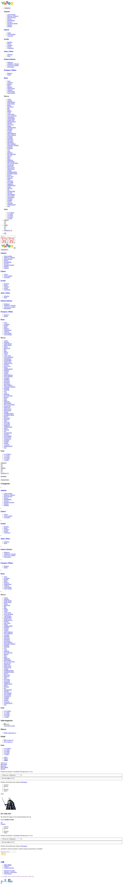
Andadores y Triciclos (13, 64)
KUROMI (10, 148)
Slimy (8, 179)
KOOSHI (9, 147)
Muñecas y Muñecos (12, 16)
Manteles (9, 87)
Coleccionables (11, 14)
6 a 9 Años (10, 217)
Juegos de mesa (11, 17)
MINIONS (10, 160)
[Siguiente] (5, 223)
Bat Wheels (10, 107)
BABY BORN (11, 102)
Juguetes (7, 11)
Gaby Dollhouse (11, 135)
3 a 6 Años (10, 215)
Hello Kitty (10, 139)
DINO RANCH (11, 121)
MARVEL (10, 153)
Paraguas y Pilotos (10, 70)
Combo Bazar (11, 91)
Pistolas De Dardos (12, 23)
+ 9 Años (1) (8, 742)
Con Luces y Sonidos (13, 65)
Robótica (9, 26)
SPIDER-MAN (11, 185)
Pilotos (9, 74)
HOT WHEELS (11, 144)
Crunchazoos (10, 117)
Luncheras (10, 82)
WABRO (9, 200)
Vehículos (10, 54)
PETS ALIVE (11, 167)
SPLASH (9, 188)
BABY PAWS (11, 104)
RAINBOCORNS (12, 172)
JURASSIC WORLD (13, 145)
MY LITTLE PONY (12, 163)
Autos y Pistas (8, 51)
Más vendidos (4, 767)
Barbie (9, 105)
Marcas (6, 220)
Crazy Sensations (11, 115)
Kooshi (9, 46)
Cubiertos (9, 90)
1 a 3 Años (10, 214)
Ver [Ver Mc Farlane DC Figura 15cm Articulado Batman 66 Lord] (1, 822)
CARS (9, 112)
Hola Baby (10, 141)
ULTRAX (10, 199)
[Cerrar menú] (15, 248)
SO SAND (10, 181)
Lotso (8, 151)
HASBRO (10, 138)
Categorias (7, 8)
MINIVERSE (11, 161)
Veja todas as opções (9, 725)
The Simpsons (11, 194)
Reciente (3, 769)
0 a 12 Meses (10, 212)
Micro (9, 158)
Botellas (9, 84)
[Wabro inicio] (7, 5)
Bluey (8, 109)
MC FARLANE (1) (10, 733)
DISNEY (9, 123)
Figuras (6, 30)
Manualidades (11, 20)
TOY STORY (11, 196)
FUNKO (9, 130)
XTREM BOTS (11, 204)
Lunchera (9, 45)
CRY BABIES (11, 118)
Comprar (3, 824)
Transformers (10, 197)
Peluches (9, 25)
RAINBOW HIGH (12, 173)
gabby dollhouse (11, 133)
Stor (8, 190)
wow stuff (10, 203)
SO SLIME (10, 182)
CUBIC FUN (10, 120)
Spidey (9, 187)
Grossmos (10, 136)
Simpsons (9, 178)
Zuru (8, 206)
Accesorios (10, 36)
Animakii (9, 101)
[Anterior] (5, 222)
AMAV (9, 99)
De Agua (9, 22)
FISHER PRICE (11, 127)
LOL (8, 150)
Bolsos (9, 43)
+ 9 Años (9, 218)
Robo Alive (10, 176)
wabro (5, 757)
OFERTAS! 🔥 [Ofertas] (8, 230)
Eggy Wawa (10, 124)
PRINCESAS (10, 169)
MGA (8, 157)
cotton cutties (10, 114)
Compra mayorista (9, 868)
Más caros (3, 766)
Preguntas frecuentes (9, 870)
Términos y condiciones (10, 872)
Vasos (8, 81)
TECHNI (9, 193)
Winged (9, 201)
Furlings (9, 132)
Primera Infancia (9, 59)
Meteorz (9, 155)
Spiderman (10, 184)
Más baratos (4, 764)
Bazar (6, 78)
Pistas (8, 56)
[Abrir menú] (5, 233)
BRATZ (9, 111)
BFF (8, 108)
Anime (9, 33)
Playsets (9, 19)
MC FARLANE (11, 154)
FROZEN (9, 129)
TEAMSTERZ (11, 191)
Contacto (6, 866)
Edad (6, 225)
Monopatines (10, 67)
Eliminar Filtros (5, 480)
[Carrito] (4, 240)
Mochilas (9, 42)
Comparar (24, 782)
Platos (9, 85)
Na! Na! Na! (10, 164)
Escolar (6, 39)
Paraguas (9, 73)
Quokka (9, 170)
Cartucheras (10, 48)
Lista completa (11, 93)
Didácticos (10, 62)
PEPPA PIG (10, 166)
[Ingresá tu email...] (8, 852)
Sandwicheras (11, 88)
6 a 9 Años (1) (8, 740)
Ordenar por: (5, 775)
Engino (9, 126)
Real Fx (9, 175)
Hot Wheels (10, 142)
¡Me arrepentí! (8, 873)
